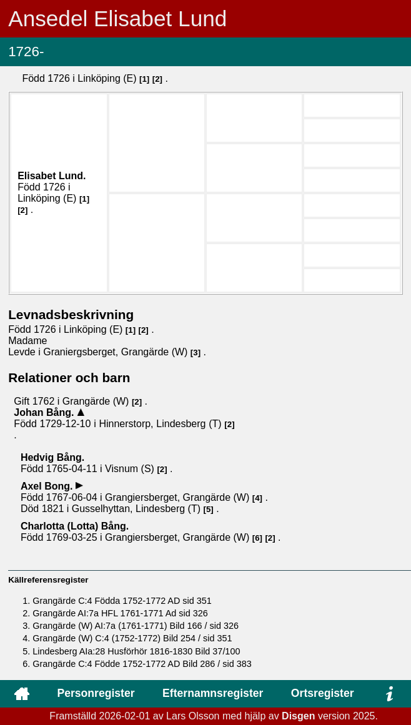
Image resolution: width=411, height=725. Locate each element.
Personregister (95, 693)
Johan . (45, 412)
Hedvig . (52, 457)
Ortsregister (322, 693)
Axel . (48, 486)
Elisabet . (51, 175)
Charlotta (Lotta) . (75, 526)
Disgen (298, 716)
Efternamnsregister (212, 693)
